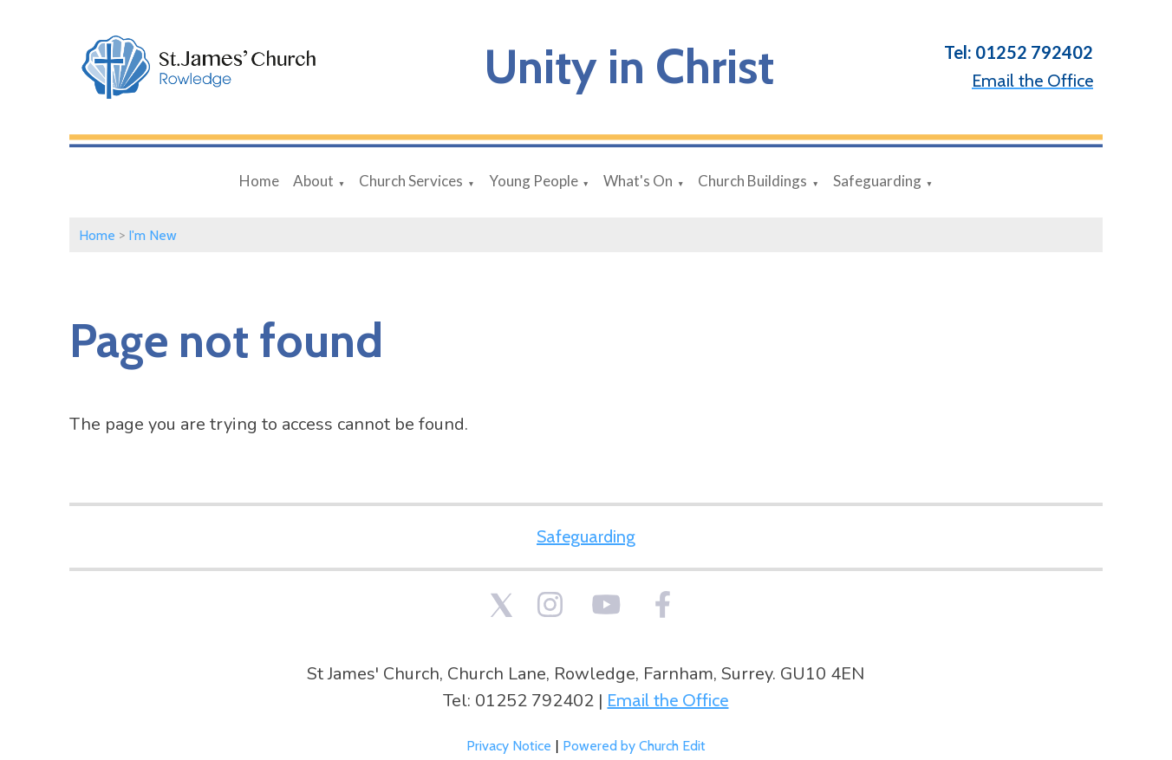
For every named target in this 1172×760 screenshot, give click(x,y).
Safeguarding (877, 181)
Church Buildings (752, 181)
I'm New (152, 235)
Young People (533, 181)
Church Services (411, 181)
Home (259, 181)
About (313, 181)
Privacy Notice (508, 745)
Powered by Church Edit (634, 745)
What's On (638, 181)
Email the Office (667, 700)
